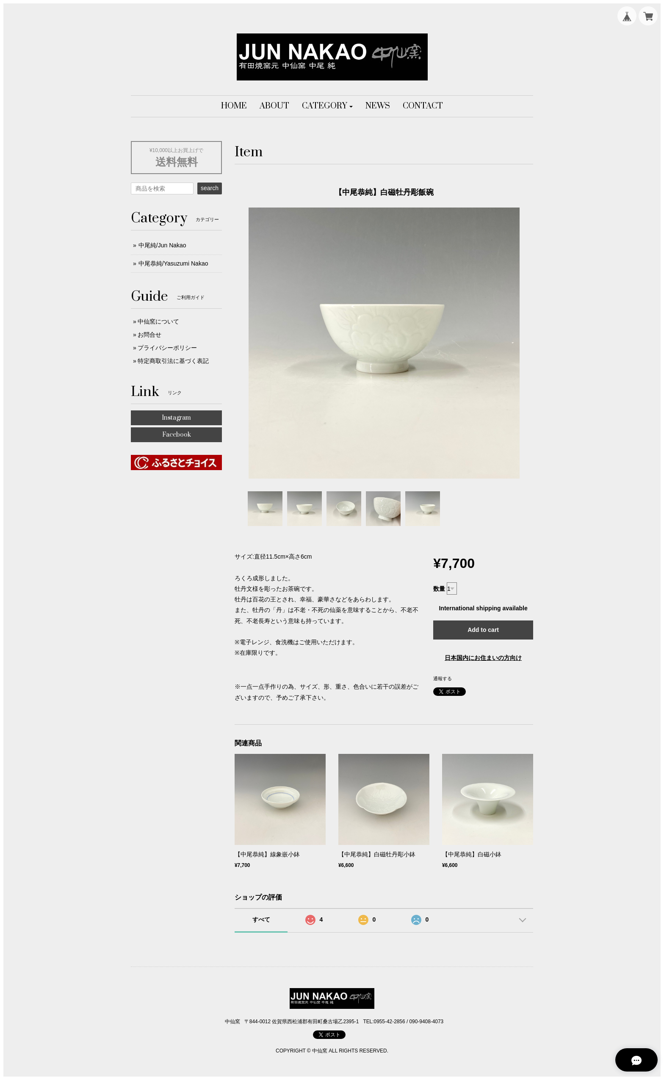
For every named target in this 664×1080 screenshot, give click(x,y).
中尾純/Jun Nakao (162, 245)
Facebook (176, 435)
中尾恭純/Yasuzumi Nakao (173, 263)
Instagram (176, 418)
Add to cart (483, 629)
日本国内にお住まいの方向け (483, 657)
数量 (439, 588)
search (210, 188)
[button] (328, 106)
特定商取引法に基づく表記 (173, 360)
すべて (261, 919)
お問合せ (149, 334)
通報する (442, 678)
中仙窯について (158, 321)
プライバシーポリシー (167, 347)
